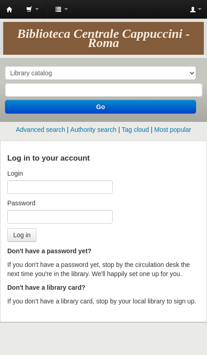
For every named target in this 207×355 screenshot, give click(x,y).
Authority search (93, 129)
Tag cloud (135, 129)
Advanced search (40, 129)
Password (21, 203)
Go (100, 106)
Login (15, 173)
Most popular (172, 129)
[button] (32, 9)
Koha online (9, 9)
